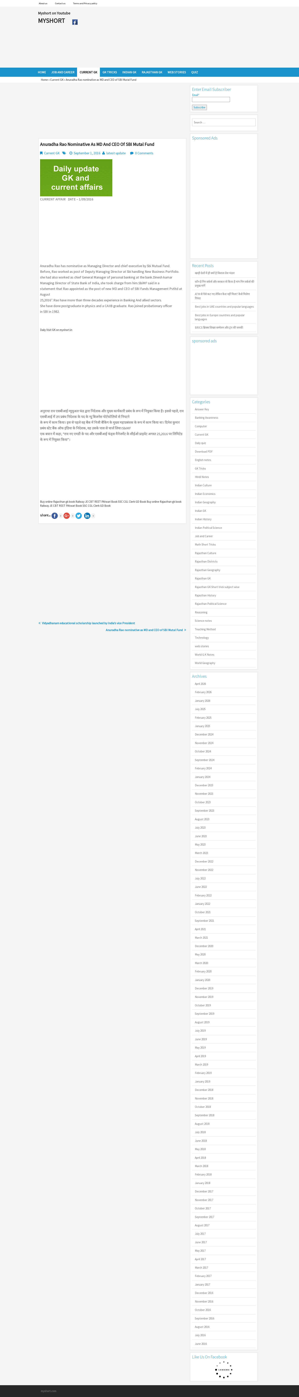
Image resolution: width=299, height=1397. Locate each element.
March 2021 (201, 937)
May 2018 (200, 1149)
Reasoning (201, 612)
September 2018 (204, 1115)
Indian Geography (205, 502)
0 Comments (144, 153)
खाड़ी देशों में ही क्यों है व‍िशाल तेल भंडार (215, 273)
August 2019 (202, 1022)
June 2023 (201, 836)
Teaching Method (205, 629)
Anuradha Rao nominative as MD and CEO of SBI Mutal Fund (144, 630)
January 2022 (202, 904)
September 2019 (204, 1013)
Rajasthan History (205, 595)
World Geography (205, 663)
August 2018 (202, 1124)
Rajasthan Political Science (211, 604)
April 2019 (200, 1056)
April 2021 (200, 929)
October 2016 (203, 1310)
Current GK (56, 80)
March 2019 (201, 1064)
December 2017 (204, 1191)
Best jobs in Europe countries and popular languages (220, 317)
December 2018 (204, 1090)
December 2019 (204, 988)
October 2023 (203, 802)
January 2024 (202, 777)
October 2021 (203, 912)
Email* (211, 97)
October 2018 (203, 1107)
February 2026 (203, 692)
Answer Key (202, 409)
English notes (203, 460)
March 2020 (201, 963)
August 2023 (202, 819)
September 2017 (204, 1217)
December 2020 (204, 946)
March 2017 (201, 1267)
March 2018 (201, 1166)
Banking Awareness (206, 417)
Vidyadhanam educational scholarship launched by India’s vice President (88, 623)
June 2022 (201, 887)
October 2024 (203, 751)
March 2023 (201, 853)
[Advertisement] (170, 37)
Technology (202, 637)
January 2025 (202, 726)
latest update (116, 153)
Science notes (203, 620)
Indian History (203, 519)
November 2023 (204, 793)
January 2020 (202, 980)
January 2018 (202, 1183)
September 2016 (204, 1318)
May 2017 (200, 1250)
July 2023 (200, 827)
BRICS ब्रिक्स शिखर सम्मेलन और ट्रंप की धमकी (219, 327)
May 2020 (200, 954)
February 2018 (203, 1174)
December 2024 (204, 734)
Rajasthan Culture (205, 553)
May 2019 (200, 1047)
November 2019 (204, 997)
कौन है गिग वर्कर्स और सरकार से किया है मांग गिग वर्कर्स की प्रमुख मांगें (224, 283)
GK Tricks (200, 468)
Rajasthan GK (203, 578)
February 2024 (203, 768)
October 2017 (203, 1208)
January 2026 (202, 701)
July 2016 (200, 1335)
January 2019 (202, 1081)
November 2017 (204, 1200)
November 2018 (204, 1098)
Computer (201, 426)
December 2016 (204, 1293)
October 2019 (203, 1005)
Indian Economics (205, 494)
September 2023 (204, 810)
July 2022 (200, 878)
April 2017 (200, 1259)
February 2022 (203, 895)
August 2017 (202, 1225)
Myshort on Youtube (54, 13)
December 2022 (204, 861)
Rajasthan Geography (207, 570)
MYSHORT (52, 21)
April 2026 (200, 684)
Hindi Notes (202, 477)
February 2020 (203, 971)
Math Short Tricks (205, 544)
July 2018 (200, 1132)
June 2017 (201, 1242)
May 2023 (200, 844)
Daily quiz (200, 443)
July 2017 (200, 1233)
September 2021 (204, 921)
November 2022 (204, 870)
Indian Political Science (208, 528)
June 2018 (201, 1141)
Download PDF (204, 451)
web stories (202, 646)
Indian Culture (203, 485)
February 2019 (203, 1073)
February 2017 (203, 1276)
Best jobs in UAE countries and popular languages (224, 306)
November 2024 (204, 743)
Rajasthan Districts (206, 561)
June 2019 (201, 1039)
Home (44, 80)
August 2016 (202, 1327)
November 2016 (204, 1301)
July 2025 (200, 709)
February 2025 (203, 717)
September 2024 (204, 760)
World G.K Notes (204, 654)
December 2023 (204, 785)
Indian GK (200, 511)
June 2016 (201, 1344)
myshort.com (48, 1391)
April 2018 (200, 1157)
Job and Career (204, 536)
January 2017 (202, 1284)
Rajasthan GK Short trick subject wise (217, 587)
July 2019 (200, 1030)
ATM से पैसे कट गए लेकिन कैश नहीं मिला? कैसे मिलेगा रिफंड (222, 296)
